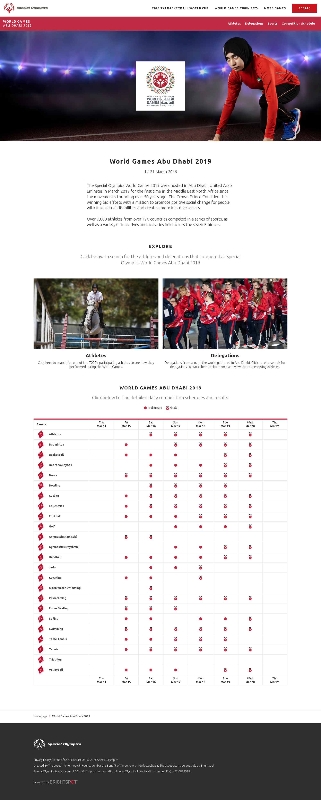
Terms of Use (61, 760)
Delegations (225, 355)
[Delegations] (225, 313)
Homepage (40, 716)
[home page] (26, 8)
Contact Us (78, 760)
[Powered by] (64, 782)
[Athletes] (96, 313)
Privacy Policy (42, 760)
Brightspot (207, 765)
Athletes (96, 355)
